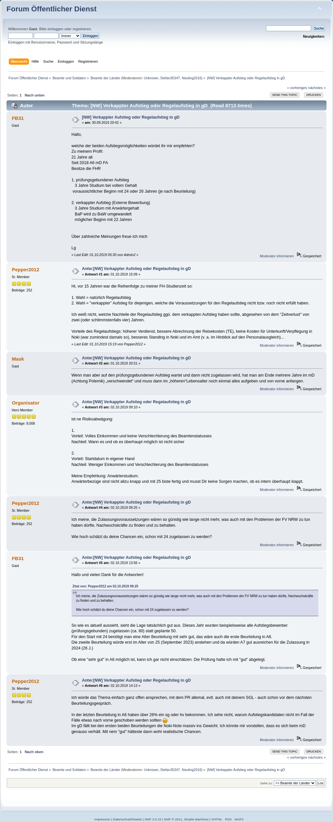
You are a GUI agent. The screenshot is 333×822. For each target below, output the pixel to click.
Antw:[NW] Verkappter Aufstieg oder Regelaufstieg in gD (136, 268)
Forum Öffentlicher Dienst (52, 9)
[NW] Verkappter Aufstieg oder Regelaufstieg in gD (131, 117)
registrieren (82, 29)
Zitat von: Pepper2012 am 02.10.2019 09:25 (105, 586)
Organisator (25, 402)
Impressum (102, 819)
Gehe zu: (266, 783)
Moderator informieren (277, 256)
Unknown (151, 78)
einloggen (55, 29)
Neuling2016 (191, 78)
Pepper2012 (25, 269)
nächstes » (317, 88)
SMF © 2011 (173, 819)
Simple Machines (196, 819)
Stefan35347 (170, 78)
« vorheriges (297, 88)
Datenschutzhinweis (127, 819)
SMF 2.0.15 (152, 819)
